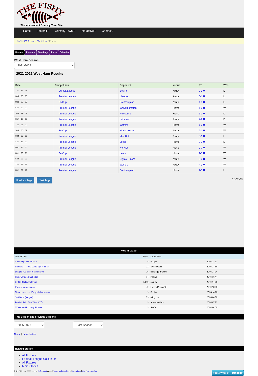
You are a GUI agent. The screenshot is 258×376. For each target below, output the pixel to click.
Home (27, 30)
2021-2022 (25, 41)
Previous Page (24, 180)
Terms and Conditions (62, 371)
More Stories (30, 366)
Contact (107, 30)
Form (54, 52)
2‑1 (200, 130)
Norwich (124, 147)
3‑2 (200, 159)
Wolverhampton (128, 108)
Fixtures (30, 52)
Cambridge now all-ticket (26, 262)
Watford (124, 125)
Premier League (67, 96)
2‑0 (200, 147)
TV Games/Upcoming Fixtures (28, 307)
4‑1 (200, 164)
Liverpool (125, 96)
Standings (43, 52)
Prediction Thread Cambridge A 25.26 (32, 267)
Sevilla (123, 90)
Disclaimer (76, 371)
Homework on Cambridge (26, 277)
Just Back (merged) (24, 297)
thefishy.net (42, 371)
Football (43, 30)
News (17, 334)
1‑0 (200, 108)
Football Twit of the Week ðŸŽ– (29, 302)
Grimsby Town (65, 30)
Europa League (67, 90)
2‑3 (200, 141)
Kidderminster (127, 130)
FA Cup (63, 102)
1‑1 (200, 113)
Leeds (123, 141)
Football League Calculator (39, 358)
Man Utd (124, 136)
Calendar (64, 52)
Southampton (127, 102)
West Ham (42, 41)
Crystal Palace (127, 159)
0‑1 (200, 90)
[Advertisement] (158, 10)
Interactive (88, 30)
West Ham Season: (27, 60)
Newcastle (125, 113)
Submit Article (29, 334)
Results (19, 52)
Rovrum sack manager (25, 287)
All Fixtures (29, 355)
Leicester (125, 119)
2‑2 (200, 119)
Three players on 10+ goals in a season (32, 292)
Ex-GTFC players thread (26, 282)
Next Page (44, 180)
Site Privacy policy (89, 371)
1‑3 (200, 102)
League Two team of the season (29, 272)
